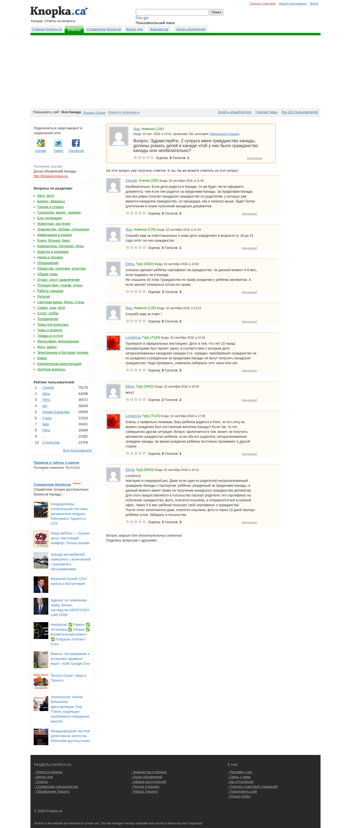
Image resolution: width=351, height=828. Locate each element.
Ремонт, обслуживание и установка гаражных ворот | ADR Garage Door (70, 659)
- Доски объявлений (146, 777)
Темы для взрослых (52, 324)
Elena (130, 264)
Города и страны (50, 207)
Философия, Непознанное (58, 341)
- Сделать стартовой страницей (252, 787)
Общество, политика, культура (61, 268)
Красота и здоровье (52, 252)
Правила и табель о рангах (56, 463)
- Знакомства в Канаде (149, 772)
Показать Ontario (94, 112)
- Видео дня (43, 777)
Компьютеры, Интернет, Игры (60, 246)
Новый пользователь (293, 3)
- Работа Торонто (144, 791)
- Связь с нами (239, 777)
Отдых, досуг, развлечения (58, 280)
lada (45, 424)
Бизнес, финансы (51, 201)
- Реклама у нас (239, 772)
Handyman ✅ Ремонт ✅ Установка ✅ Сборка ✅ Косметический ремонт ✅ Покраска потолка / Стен (70, 634)
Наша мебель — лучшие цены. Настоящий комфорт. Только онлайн (70, 538)
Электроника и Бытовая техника (62, 352)
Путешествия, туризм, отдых (60, 285)
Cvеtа (46, 418)
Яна (136, 129)
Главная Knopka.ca (47, 29)
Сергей (48, 388)
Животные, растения (53, 224)
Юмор (42, 358)
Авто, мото (45, 196)
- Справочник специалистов (56, 787)
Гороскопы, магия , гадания (59, 212)
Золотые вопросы (51, 369)
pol (44, 406)
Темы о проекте (49, 330)
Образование (47, 263)
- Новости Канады (48, 772)
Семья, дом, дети (51, 308)
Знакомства (159, 29)
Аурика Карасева (55, 412)
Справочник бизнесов (104, 29)
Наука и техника (50, 257)
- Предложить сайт (242, 791)
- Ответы (41, 782)
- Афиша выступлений (148, 782)
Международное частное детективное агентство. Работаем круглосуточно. (71, 736)
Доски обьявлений (190, 29)
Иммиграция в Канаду (54, 235)
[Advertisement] (175, 72)
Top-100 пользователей (299, 112)
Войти (314, 3)
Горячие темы (266, 112)
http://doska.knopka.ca (51, 176)
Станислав (50, 442)
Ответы (74, 29)
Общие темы (47, 274)
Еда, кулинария (49, 218)
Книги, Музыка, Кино (53, 240)
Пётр (46, 400)
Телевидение (47, 319)
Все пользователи (77, 450)
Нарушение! (255, 158)
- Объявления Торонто (52, 791)
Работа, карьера (50, 291)
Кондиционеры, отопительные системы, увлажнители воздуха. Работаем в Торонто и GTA (69, 513)
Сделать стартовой (263, 3)
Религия (43, 296)
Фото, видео (47, 347)
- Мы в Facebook (240, 782)
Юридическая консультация (59, 364)
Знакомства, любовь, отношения (63, 229)
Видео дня (134, 29)
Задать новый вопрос (235, 112)
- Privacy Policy (239, 796)
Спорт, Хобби (47, 313)
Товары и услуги (50, 336)
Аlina (46, 394)
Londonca (133, 337)
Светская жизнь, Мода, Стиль (60, 302)
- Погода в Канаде (145, 787)
